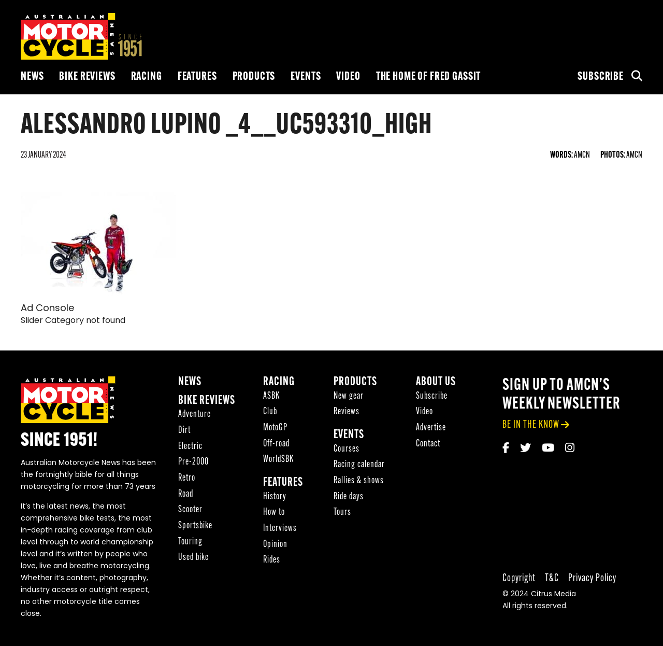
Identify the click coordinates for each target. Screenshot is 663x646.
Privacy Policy (592, 578)
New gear (349, 396)
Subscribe (601, 77)
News (32, 77)
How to (274, 512)
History (274, 497)
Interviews (280, 528)
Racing (146, 77)
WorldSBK (278, 460)
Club (270, 412)
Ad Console (47, 309)
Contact (428, 444)
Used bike (193, 558)
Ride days (349, 497)
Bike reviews (87, 77)
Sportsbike (195, 526)
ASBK (271, 396)
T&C (552, 578)
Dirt (184, 431)
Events (306, 77)
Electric (190, 447)
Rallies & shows (359, 481)
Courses (346, 449)
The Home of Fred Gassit (428, 77)
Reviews (346, 412)
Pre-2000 (193, 462)
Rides (271, 560)
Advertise (431, 428)
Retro (186, 478)
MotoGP (275, 428)
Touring (190, 542)
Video (348, 77)
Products (254, 77)
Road (185, 494)
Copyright (519, 578)
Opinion (275, 545)
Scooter (190, 510)
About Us (436, 382)
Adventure (194, 414)
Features (197, 77)
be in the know (530, 424)
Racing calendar (359, 465)
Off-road (276, 444)
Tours (342, 512)
